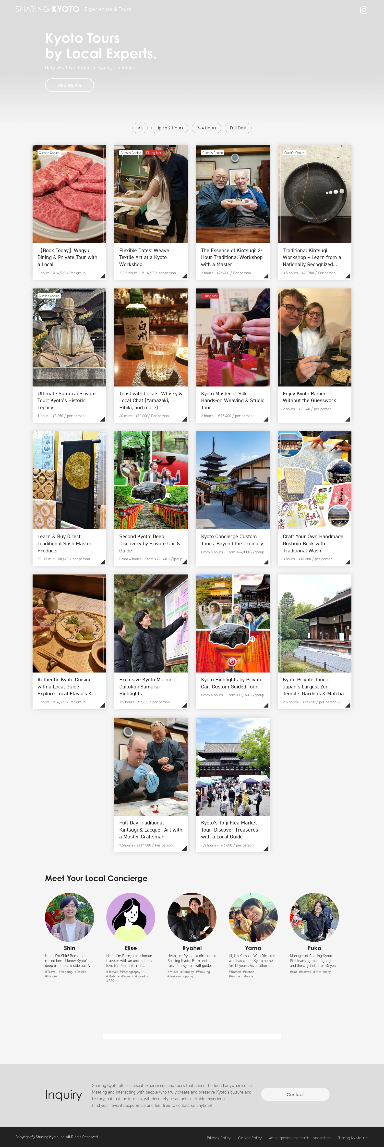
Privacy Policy (219, 1138)
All (140, 127)
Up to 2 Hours (169, 127)
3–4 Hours (206, 127)
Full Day (238, 127)
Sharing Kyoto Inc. (353, 1138)
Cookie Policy (250, 1138)
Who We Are (284, 9)
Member (315, 9)
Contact (342, 9)
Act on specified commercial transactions (299, 1137)
